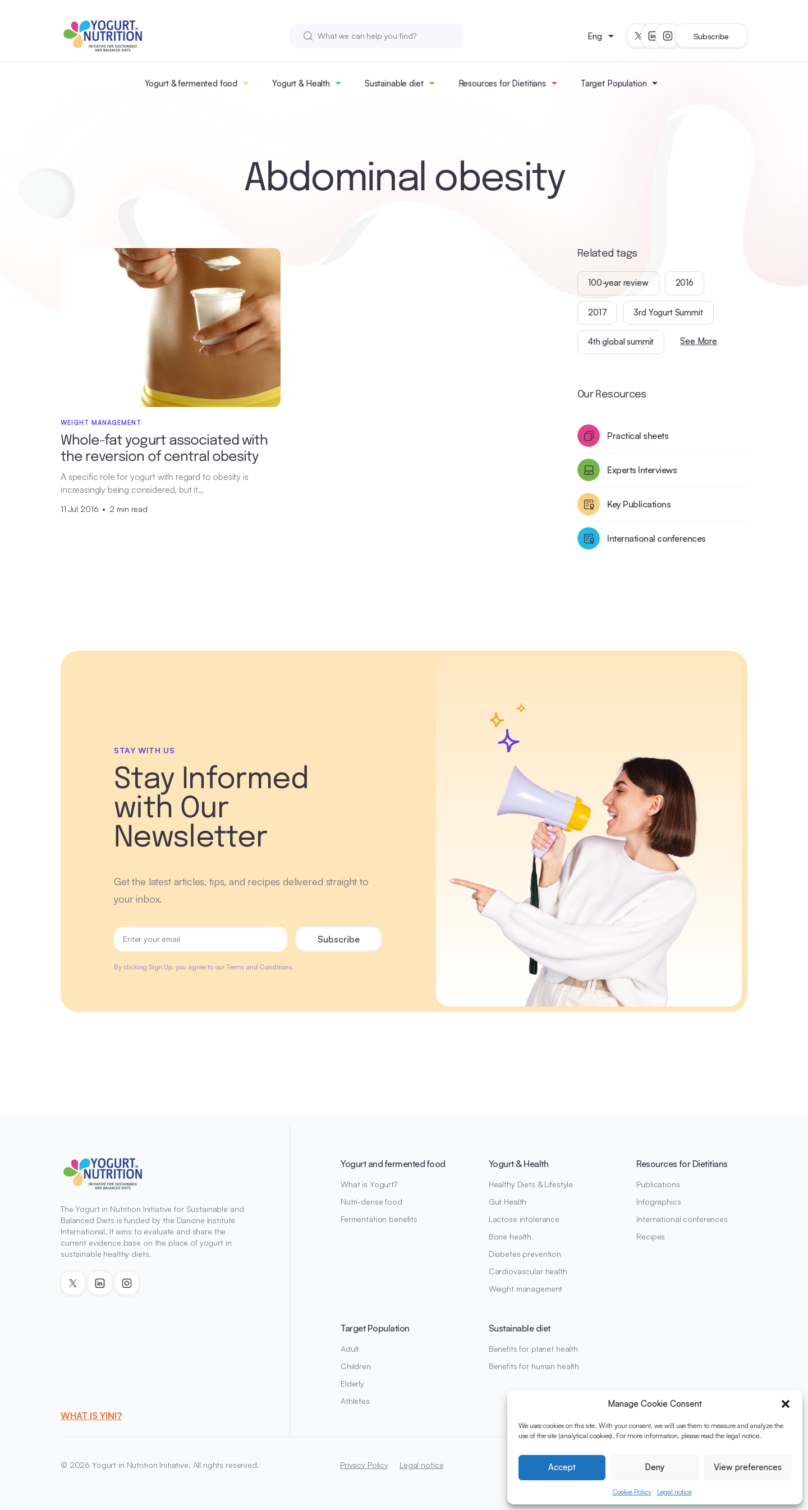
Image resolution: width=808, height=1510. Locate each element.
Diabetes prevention (525, 1254)
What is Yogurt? (369, 1184)
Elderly (352, 1383)
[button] (785, 1404)
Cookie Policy (632, 1492)
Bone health (510, 1236)
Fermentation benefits (379, 1219)
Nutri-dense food (371, 1201)
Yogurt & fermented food (191, 83)
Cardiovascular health (528, 1271)
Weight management (526, 1288)
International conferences (682, 1219)
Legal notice (674, 1492)
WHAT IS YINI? (91, 1415)
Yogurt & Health (301, 83)
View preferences (748, 1467)
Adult (350, 1348)
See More (698, 341)
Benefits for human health (534, 1366)
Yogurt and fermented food (393, 1163)
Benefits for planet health (533, 1348)
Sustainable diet (394, 83)
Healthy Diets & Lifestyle (531, 1184)
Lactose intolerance (524, 1219)
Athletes (355, 1401)
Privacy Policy (364, 1465)
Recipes (650, 1236)
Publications (658, 1184)
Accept (562, 1467)
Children (356, 1366)
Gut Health (508, 1201)
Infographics (658, 1201)
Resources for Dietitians (502, 83)
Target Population (613, 83)
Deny (654, 1467)
